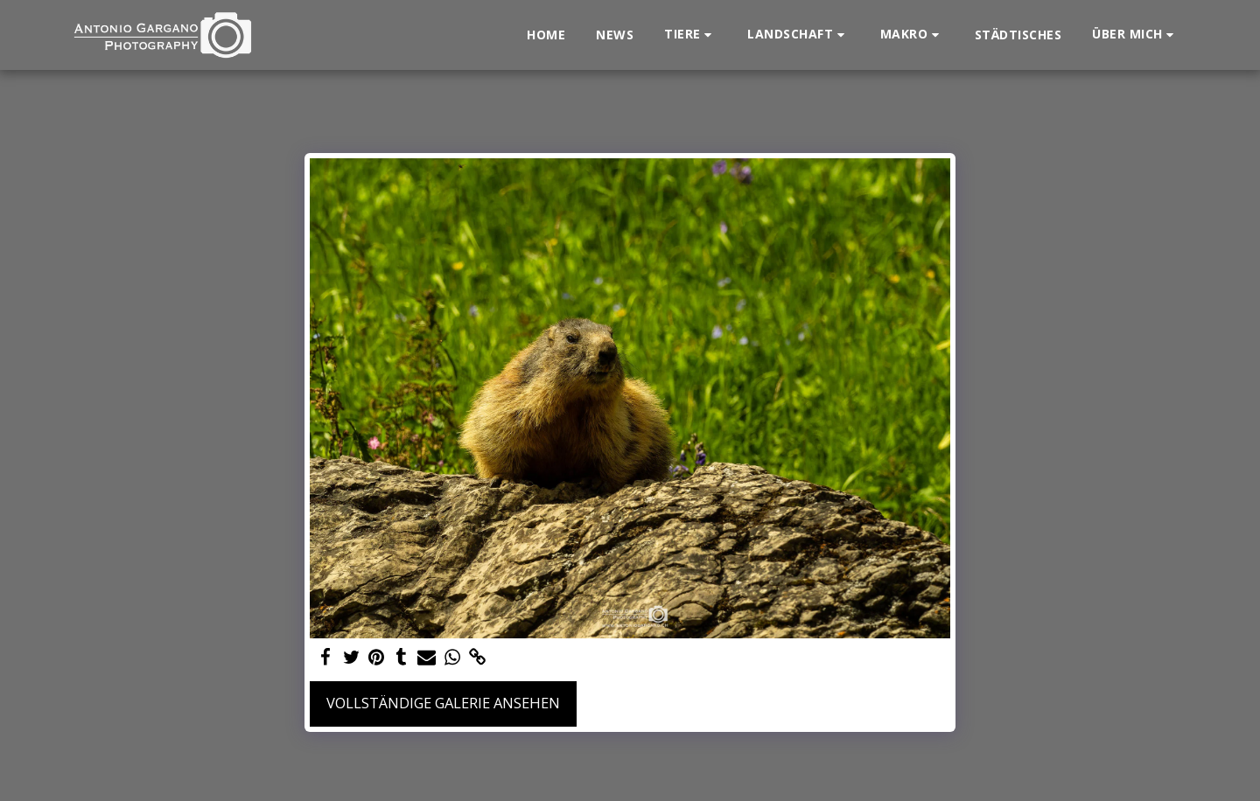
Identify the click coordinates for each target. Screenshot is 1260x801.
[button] (690, 34)
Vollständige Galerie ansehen (443, 703)
